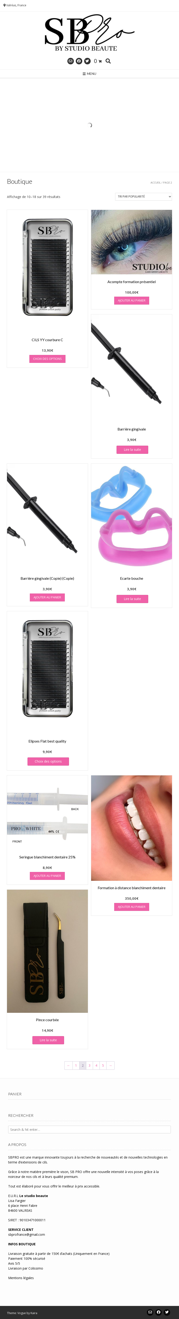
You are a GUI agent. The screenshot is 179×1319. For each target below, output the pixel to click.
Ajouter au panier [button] (131, 300)
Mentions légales (21, 1278)
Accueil (156, 182)
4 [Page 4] (96, 1065)
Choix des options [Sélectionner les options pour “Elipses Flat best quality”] (48, 761)
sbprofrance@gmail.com (26, 1234)
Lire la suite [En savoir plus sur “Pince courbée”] (48, 1040)
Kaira (34, 1313)
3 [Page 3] (89, 1065)
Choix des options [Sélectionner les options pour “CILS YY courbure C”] (47, 359)
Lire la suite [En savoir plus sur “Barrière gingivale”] (132, 449)
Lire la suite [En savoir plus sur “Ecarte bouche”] (132, 599)
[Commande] (143, 197)
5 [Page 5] (103, 1065)
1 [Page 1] (76, 1065)
